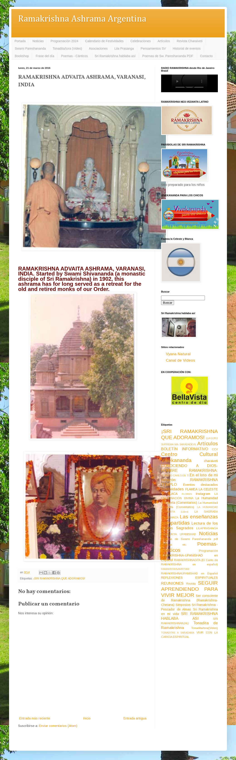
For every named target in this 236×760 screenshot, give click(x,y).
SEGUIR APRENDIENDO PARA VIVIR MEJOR (189, 589)
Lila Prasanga (124, 48)
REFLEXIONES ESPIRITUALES (189, 577)
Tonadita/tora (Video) (67, 48)
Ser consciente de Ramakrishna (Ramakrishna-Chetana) (189, 600)
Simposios (183, 605)
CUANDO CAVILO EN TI (175, 475)
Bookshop (22, 56)
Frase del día (45, 56)
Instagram (203, 494)
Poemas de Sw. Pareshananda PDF (167, 56)
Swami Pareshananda (30, 48)
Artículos (163, 41)
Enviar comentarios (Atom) (58, 726)
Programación (208, 550)
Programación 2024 (64, 41)
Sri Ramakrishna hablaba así (115, 56)
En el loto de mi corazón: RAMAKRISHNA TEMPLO (189, 479)
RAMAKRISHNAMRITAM (175, 569)
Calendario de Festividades (104, 41)
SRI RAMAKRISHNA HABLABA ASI (189, 616)
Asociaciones (98, 48)
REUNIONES (172, 583)
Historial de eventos (187, 48)
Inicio (87, 718)
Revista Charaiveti (190, 41)
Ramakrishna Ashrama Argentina (82, 19)
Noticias (38, 41)
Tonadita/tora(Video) (204, 628)
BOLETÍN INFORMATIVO (184, 449)
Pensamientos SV (153, 48)
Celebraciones (140, 41)
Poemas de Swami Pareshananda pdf (189, 539)
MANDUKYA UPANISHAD (178, 534)
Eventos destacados (200, 484)
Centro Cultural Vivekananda (189, 457)
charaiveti (211, 461)
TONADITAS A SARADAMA (177, 632)
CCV (215, 449)
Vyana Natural (178, 354)
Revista (191, 583)
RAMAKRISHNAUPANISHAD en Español (189, 573)
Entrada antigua (134, 718)
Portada (20, 41)
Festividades (172, 489)
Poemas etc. (174, 544)
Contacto (206, 56)
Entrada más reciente (34, 718)
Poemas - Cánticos (74, 56)
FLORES (187, 494)
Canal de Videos (180, 360)
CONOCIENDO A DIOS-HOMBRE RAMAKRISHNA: (189, 468)
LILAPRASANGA (207, 528)
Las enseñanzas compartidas (189, 520)
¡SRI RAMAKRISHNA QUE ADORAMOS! (59, 578)
